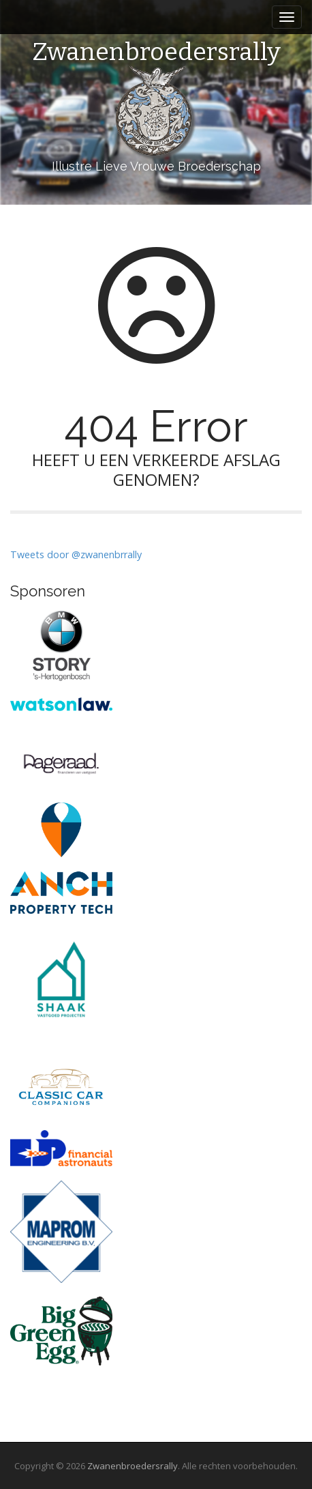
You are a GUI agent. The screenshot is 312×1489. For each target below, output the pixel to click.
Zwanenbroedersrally (156, 52)
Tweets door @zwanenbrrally (76, 554)
